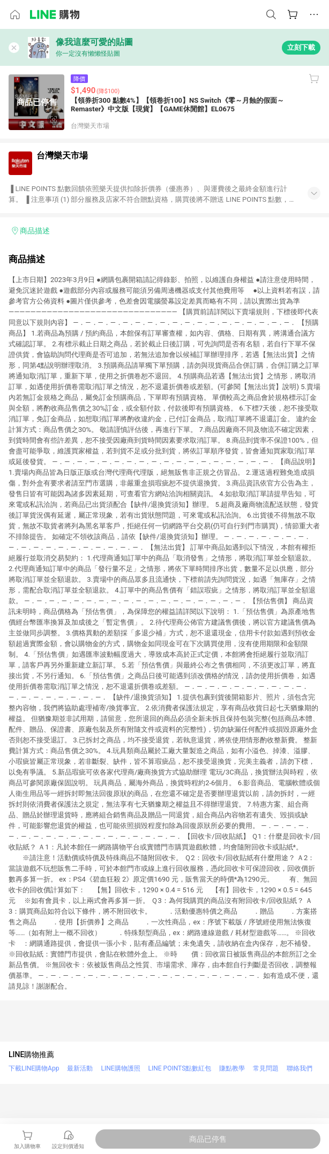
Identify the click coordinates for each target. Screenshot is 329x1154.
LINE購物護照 (120, 1068)
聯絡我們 (299, 1068)
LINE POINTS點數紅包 (180, 1068)
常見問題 (266, 1068)
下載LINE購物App (34, 1068)
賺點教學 (232, 1068)
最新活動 (80, 1068)
